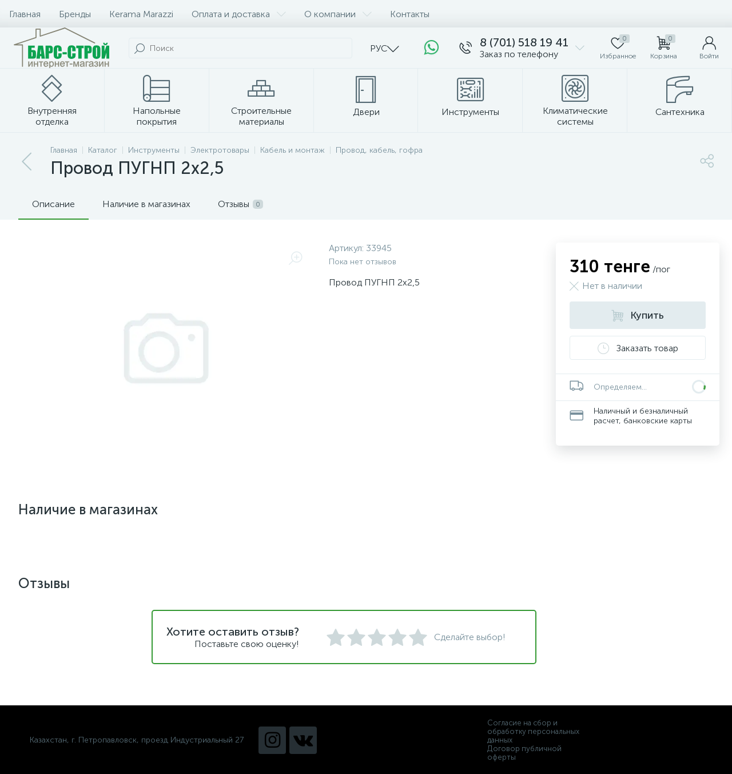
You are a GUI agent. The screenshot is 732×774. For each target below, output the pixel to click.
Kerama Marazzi (141, 14)
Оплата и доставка (239, 14)
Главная (25, 14)
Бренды (75, 14)
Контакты (409, 14)
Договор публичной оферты (524, 752)
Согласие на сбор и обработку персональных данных (533, 731)
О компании (338, 14)
